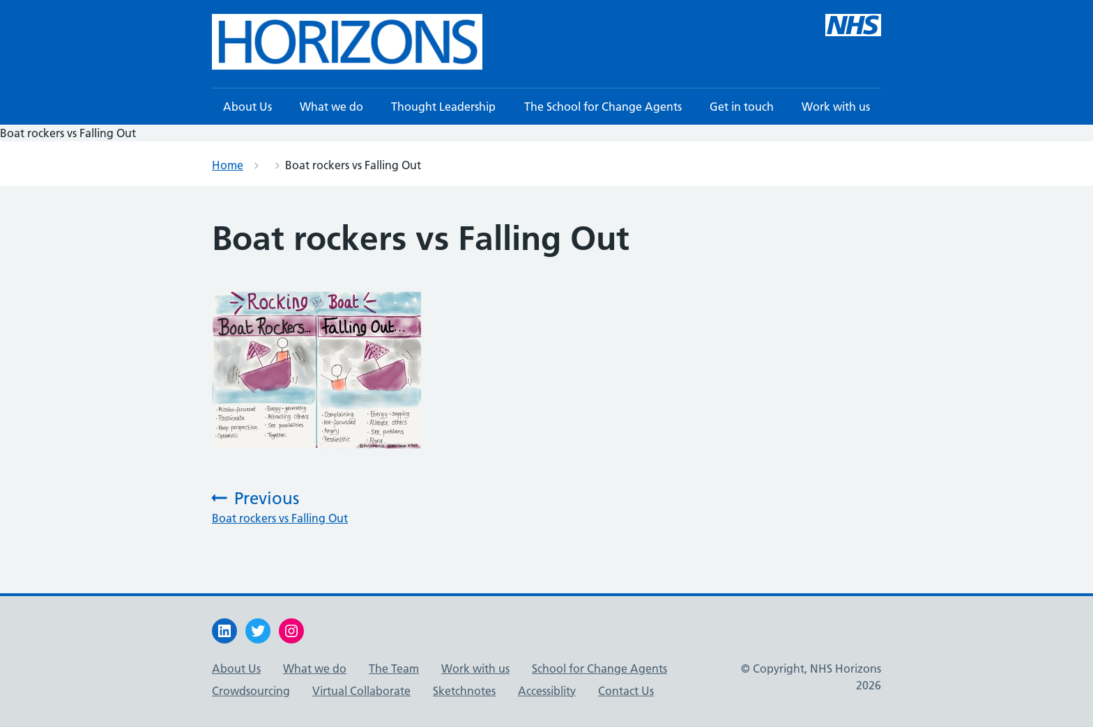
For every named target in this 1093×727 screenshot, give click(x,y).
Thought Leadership (443, 107)
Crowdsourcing (251, 691)
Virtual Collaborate (361, 691)
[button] (347, 42)
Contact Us (626, 691)
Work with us (836, 107)
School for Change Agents (599, 668)
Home (227, 165)
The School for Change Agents (603, 107)
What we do (331, 107)
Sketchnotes (464, 691)
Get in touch (742, 107)
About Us (247, 107)
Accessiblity (547, 691)
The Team (394, 668)
